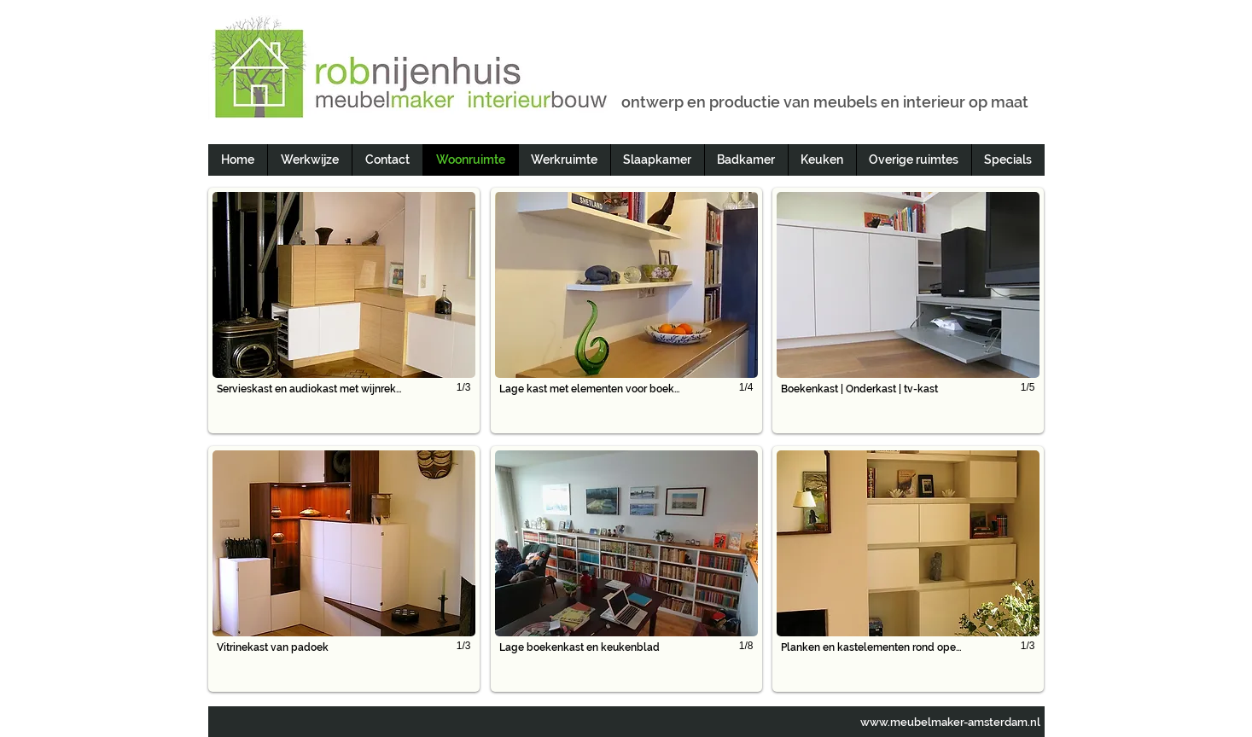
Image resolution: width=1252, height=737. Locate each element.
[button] (344, 310)
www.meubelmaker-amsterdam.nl (950, 722)
